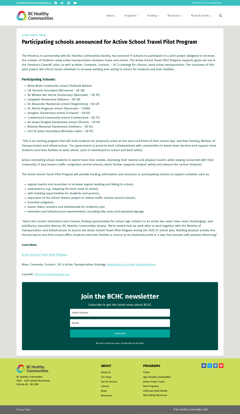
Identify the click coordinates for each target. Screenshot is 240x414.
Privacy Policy (23, 409)
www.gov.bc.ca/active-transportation (131, 264)
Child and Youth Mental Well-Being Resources (155, 393)
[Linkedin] (68, 3)
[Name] (120, 323)
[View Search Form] (221, 16)
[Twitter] (62, 3)
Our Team (106, 377)
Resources (106, 395)
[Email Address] (120, 313)
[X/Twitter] (209, 365)
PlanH (146, 372)
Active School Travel (34, 35)
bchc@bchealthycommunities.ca (33, 2)
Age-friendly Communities (157, 377)
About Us (106, 372)
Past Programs (151, 386)
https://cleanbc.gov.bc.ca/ (52, 274)
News (104, 391)
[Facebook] (55, 3)
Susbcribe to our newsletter (207, 2)
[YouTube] (75, 3)
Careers (105, 386)
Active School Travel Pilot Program (44, 254)
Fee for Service (109, 381)
